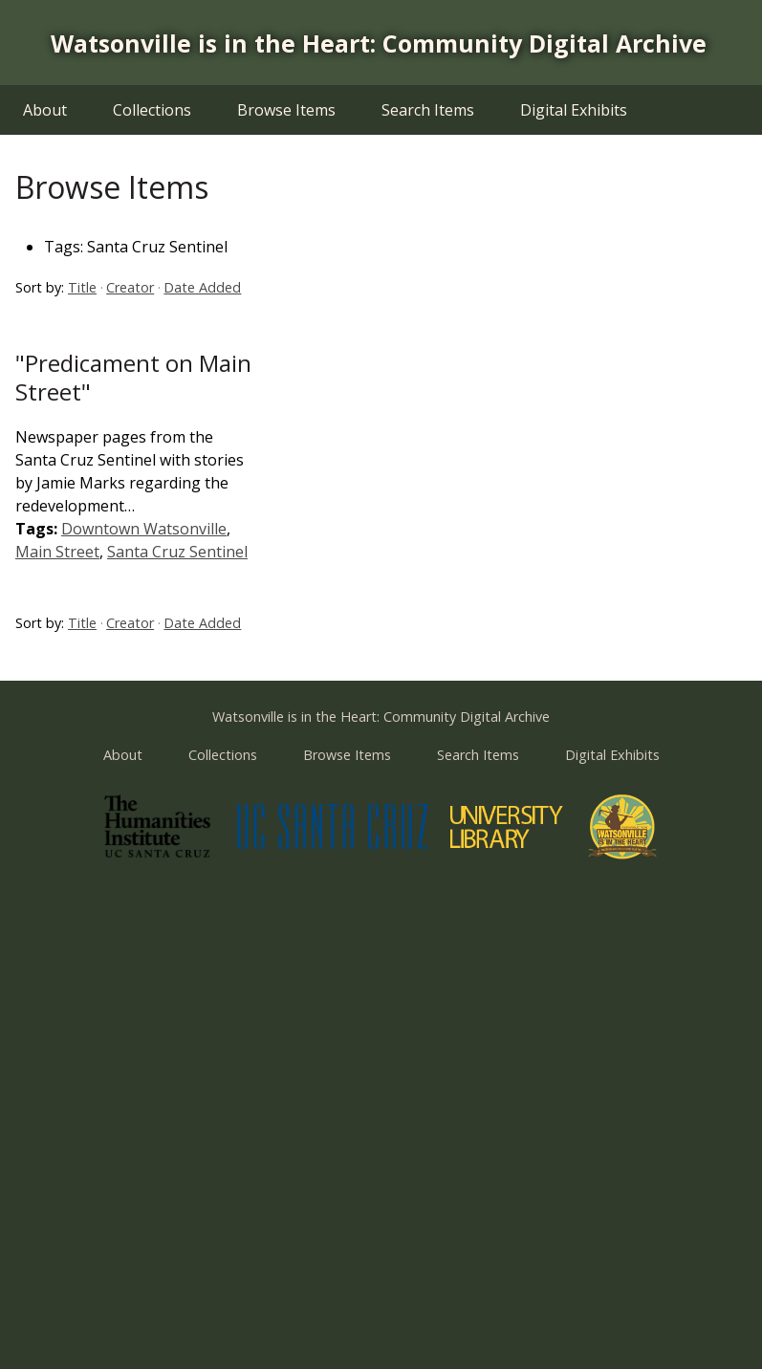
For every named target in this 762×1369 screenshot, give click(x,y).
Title (82, 287)
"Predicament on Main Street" (133, 377)
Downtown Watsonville (144, 528)
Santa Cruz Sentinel (177, 551)
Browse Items (286, 109)
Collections (152, 109)
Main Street (57, 551)
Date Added (202, 287)
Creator (130, 287)
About (45, 109)
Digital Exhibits (573, 109)
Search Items (427, 109)
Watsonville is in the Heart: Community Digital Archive (379, 43)
